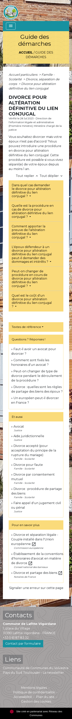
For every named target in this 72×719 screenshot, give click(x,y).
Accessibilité (23, 697)
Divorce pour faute (28, 465)
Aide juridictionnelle (28, 436)
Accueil (26, 52)
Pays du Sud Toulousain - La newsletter (33, 672)
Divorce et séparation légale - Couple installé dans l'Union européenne (34, 539)
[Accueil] (10, 10)
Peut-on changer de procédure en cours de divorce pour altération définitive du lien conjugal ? (29, 278)
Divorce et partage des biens (38, 573)
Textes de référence (26, 327)
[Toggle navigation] (11, 26)
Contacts (18, 615)
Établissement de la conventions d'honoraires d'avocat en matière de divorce (37, 558)
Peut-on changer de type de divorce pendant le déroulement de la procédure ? (36, 375)
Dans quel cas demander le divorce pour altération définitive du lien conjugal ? (31, 190)
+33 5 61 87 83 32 (16, 637)
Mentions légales (34, 688)
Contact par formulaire (23, 643)
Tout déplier (51, 176)
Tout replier (28, 176)
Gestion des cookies (36, 701)
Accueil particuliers (23, 74)
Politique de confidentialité (34, 692)
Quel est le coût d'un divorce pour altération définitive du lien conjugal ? (32, 301)
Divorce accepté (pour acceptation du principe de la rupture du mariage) (33, 450)
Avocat (18, 426)
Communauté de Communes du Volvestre (36, 668)
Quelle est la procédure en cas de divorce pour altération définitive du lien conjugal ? (33, 211)
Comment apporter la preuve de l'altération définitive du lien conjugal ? (28, 231)
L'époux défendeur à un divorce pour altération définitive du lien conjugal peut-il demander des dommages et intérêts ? (32, 254)
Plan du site (45, 697)
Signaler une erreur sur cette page (36, 588)
